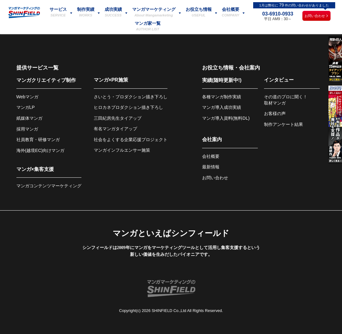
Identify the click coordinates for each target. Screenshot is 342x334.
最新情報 (210, 166)
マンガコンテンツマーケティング (48, 185)
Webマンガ (27, 96)
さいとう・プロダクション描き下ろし (130, 96)
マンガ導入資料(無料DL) (226, 118)
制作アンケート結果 (283, 124)
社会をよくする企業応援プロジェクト (130, 139)
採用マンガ (27, 129)
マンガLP (25, 107)
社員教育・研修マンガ (38, 139)
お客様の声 (275, 113)
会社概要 (210, 156)
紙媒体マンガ (29, 118)
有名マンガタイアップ (115, 128)
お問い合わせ (315, 16)
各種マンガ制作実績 (221, 96)
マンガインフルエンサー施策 (122, 150)
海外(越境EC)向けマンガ (40, 150)
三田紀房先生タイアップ (117, 118)
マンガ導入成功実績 (221, 107)
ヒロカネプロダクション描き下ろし (128, 107)
